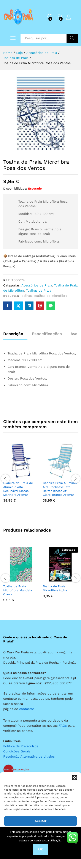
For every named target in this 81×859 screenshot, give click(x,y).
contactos (27, 709)
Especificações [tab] (47, 334)
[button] (74, 777)
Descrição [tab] (13, 334)
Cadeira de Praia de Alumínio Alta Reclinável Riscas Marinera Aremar (18, 488)
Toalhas (26, 296)
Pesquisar (72, 38)
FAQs (63, 726)
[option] (21, 476)
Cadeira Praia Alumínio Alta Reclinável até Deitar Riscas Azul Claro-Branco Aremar (60, 488)
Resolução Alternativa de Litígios (29, 756)
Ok (40, 849)
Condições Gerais (16, 751)
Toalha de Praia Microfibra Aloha (55, 588)
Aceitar (40, 821)
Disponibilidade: (15, 188)
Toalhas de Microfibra (50, 296)
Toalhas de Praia (38, 290)
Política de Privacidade (20, 746)
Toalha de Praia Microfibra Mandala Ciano (17, 590)
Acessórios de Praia (36, 285)
